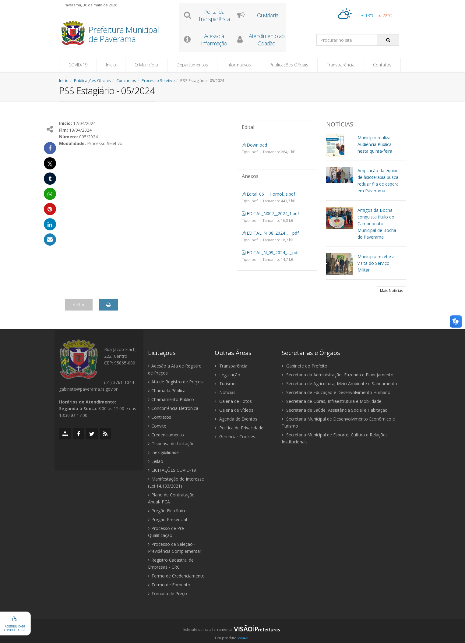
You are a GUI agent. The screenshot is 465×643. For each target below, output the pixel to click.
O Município (146, 65)
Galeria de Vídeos (234, 410)
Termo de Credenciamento (176, 576)
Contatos (382, 65)
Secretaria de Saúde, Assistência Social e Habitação (335, 410)
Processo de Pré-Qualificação (166, 531)
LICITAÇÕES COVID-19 (172, 470)
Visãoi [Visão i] (243, 638)
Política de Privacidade (239, 428)
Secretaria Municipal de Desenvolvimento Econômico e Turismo (338, 422)
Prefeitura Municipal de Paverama (123, 34)
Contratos (159, 417)
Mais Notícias (391, 290)
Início (111, 65)
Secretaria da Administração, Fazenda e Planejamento (337, 375)
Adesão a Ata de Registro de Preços (175, 369)
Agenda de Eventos (236, 419)
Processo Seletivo (158, 80)
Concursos (126, 80)
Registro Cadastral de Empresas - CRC (171, 563)
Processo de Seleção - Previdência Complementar (174, 547)
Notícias (225, 392)
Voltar (79, 304)
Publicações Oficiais (288, 65)
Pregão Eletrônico (167, 510)
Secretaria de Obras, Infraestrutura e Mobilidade (331, 401)
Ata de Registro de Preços (175, 382)
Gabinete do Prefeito (304, 366)
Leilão (155, 461)
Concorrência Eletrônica (173, 408)
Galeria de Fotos (233, 401)
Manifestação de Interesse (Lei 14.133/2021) (176, 482)
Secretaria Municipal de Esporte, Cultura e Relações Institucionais (335, 438)
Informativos (239, 65)
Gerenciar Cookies (235, 436)
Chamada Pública (166, 390)
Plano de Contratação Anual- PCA (171, 498)
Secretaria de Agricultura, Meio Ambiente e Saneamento (339, 383)
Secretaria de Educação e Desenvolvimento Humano (336, 392)
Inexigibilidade (163, 452)
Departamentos (192, 65)
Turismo (225, 383)
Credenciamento (166, 435)
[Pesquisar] (388, 40)
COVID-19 (78, 65)
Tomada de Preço (167, 593)
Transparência (340, 65)
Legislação (227, 375)
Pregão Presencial (167, 519)
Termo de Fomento (169, 585)
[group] (232, 631)
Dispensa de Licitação (171, 443)
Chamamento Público (171, 399)
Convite (157, 426)
